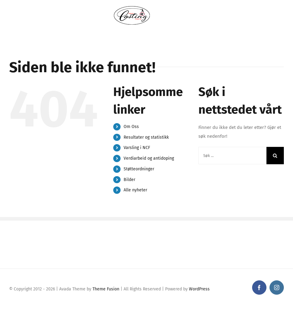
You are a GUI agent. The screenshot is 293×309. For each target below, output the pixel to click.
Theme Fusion (105, 289)
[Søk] (275, 155)
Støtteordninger (139, 169)
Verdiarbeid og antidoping (149, 158)
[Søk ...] (232, 155)
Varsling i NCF (137, 147)
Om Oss (131, 126)
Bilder (129, 179)
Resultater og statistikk (146, 137)
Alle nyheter (135, 190)
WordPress (199, 289)
